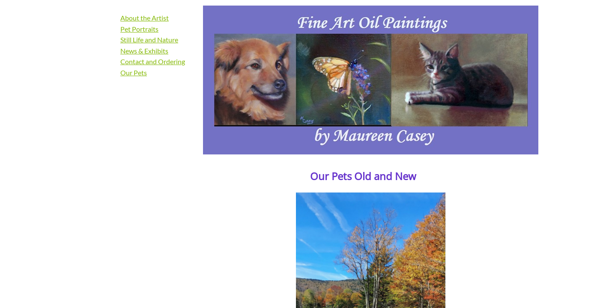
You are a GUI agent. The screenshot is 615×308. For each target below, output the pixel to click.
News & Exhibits (144, 51)
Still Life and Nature (149, 40)
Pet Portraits (139, 29)
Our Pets (133, 72)
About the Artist (144, 18)
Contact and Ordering (152, 61)
